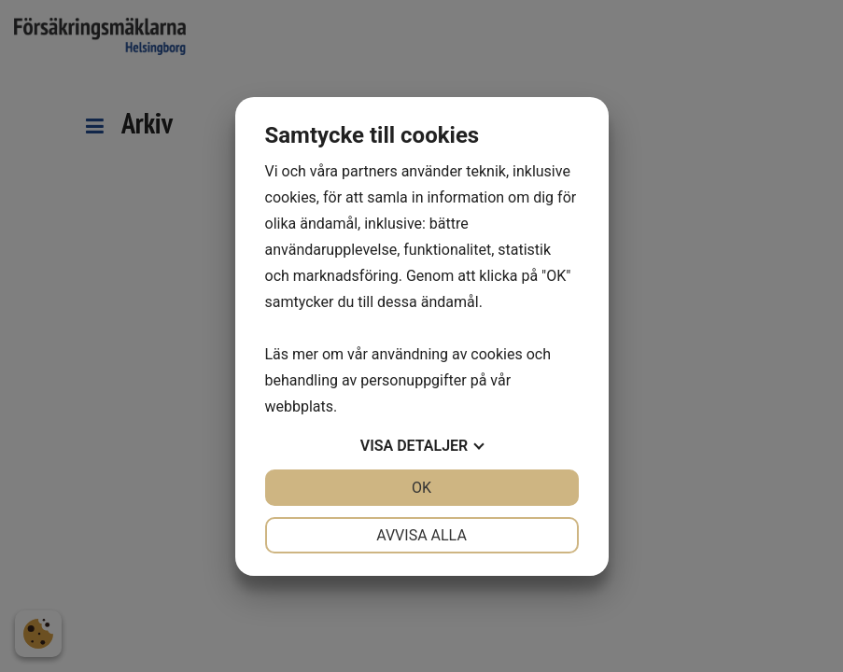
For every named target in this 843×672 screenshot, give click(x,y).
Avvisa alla (421, 535)
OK (421, 488)
